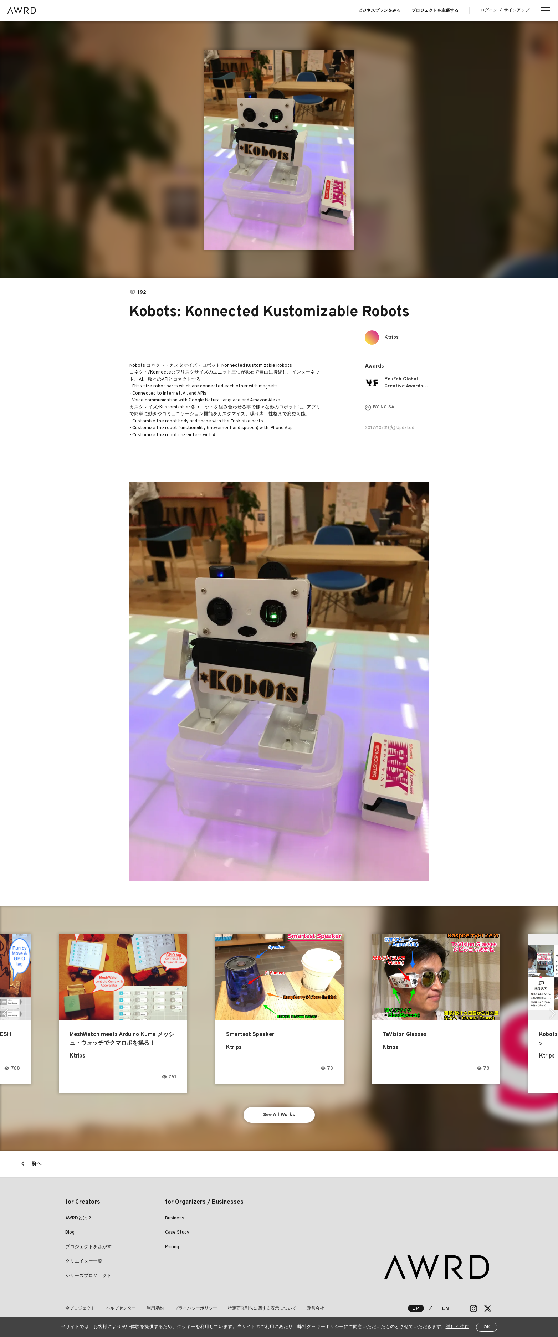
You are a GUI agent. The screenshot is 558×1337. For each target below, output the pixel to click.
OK (486, 1327)
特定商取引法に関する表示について (262, 1308)
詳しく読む (457, 1327)
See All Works (279, 1115)
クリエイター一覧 (83, 1261)
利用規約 (155, 1308)
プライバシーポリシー (195, 1308)
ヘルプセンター (121, 1308)
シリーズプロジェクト (88, 1276)
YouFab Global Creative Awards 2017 (403, 383)
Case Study (177, 1232)
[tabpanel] (279, 149)
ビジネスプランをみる (379, 11)
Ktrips (391, 337)
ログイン (488, 10)
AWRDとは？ (78, 1218)
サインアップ (516, 10)
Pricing (172, 1247)
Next (552, 1014)
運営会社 (315, 1308)
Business (174, 1218)
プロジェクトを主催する (435, 11)
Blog (70, 1232)
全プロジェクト (80, 1308)
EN (445, 1309)
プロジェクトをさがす (88, 1247)
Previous (5, 1014)
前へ (36, 1164)
